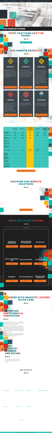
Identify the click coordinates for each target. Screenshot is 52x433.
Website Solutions (6, 393)
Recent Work (18, 406)
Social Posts (29, 399)
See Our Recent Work (26, 209)
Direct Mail (17, 402)
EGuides (28, 398)
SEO (16, 393)
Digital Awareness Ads (19, 396)
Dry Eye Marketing (18, 400)
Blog (27, 393)
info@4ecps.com (9, 425)
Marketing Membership (43, 390)
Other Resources (30, 400)
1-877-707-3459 (44, 4)
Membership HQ (45, 1)
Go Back (26, 42)
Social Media (17, 398)
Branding (16, 399)
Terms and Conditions (7, 414)
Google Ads (17, 394)
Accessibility (5, 411)
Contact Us (37, 1)
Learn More (12, 246)
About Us (5, 1)
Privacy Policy (6, 413)
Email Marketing (18, 397)
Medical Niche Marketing (19, 401)
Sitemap (4, 410)
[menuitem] (5, 1)
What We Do (13, 1)
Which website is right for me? (26, 170)
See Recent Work (10, 87)
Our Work (21, 1)
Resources (29, 1)
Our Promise (5, 409)
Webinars (28, 394)
